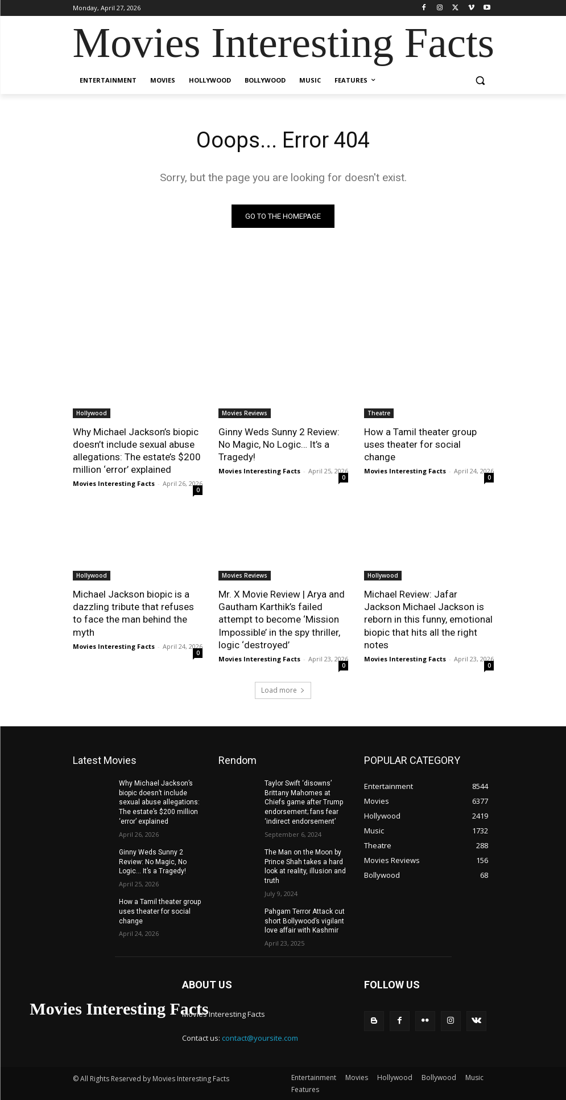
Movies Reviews (244, 413)
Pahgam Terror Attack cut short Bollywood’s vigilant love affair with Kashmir (305, 921)
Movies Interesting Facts (114, 483)
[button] (480, 80)
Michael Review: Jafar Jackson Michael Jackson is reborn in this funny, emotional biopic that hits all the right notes (428, 619)
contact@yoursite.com (260, 1038)
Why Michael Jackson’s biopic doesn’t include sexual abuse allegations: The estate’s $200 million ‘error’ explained (137, 450)
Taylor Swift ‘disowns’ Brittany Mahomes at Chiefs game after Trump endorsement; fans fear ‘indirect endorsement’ (304, 802)
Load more (283, 690)
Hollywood (91, 413)
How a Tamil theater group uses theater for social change (420, 444)
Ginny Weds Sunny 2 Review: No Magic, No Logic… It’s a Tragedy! (279, 444)
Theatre (378, 413)
